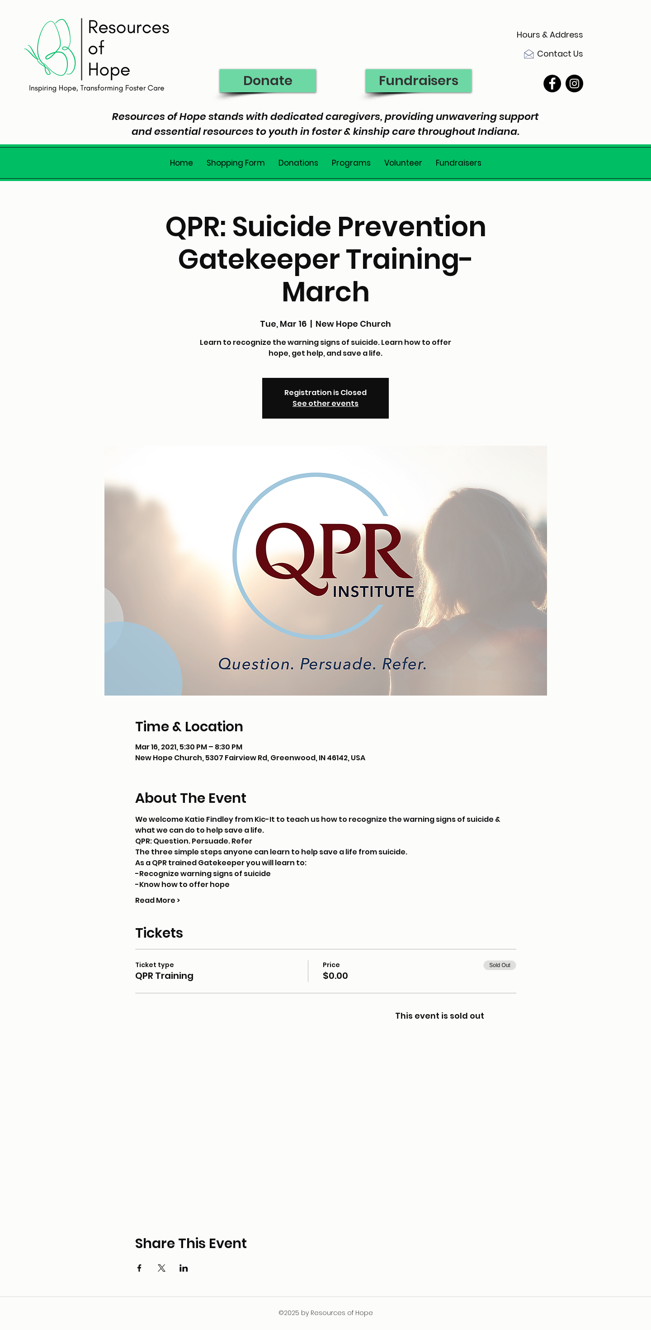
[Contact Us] (549, 54)
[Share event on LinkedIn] (183, 1268)
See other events (325, 403)
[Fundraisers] (419, 80)
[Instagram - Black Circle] (574, 83)
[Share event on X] (161, 1268)
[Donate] (268, 80)
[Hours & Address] (549, 35)
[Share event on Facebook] (139, 1268)
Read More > (157, 901)
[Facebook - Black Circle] (552, 83)
